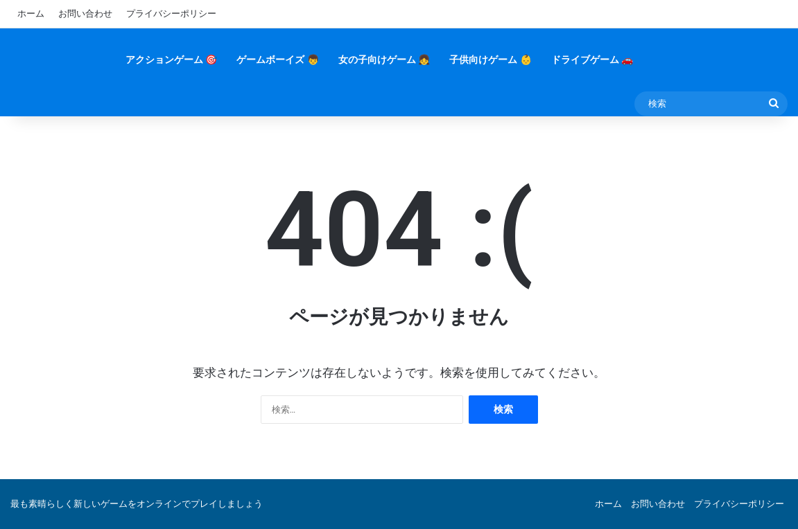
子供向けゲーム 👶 (490, 59)
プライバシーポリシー (171, 13)
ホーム (30, 13)
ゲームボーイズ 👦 (277, 59)
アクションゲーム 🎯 (171, 59)
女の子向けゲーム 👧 (384, 59)
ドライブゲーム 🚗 (592, 59)
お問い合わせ (85, 13)
